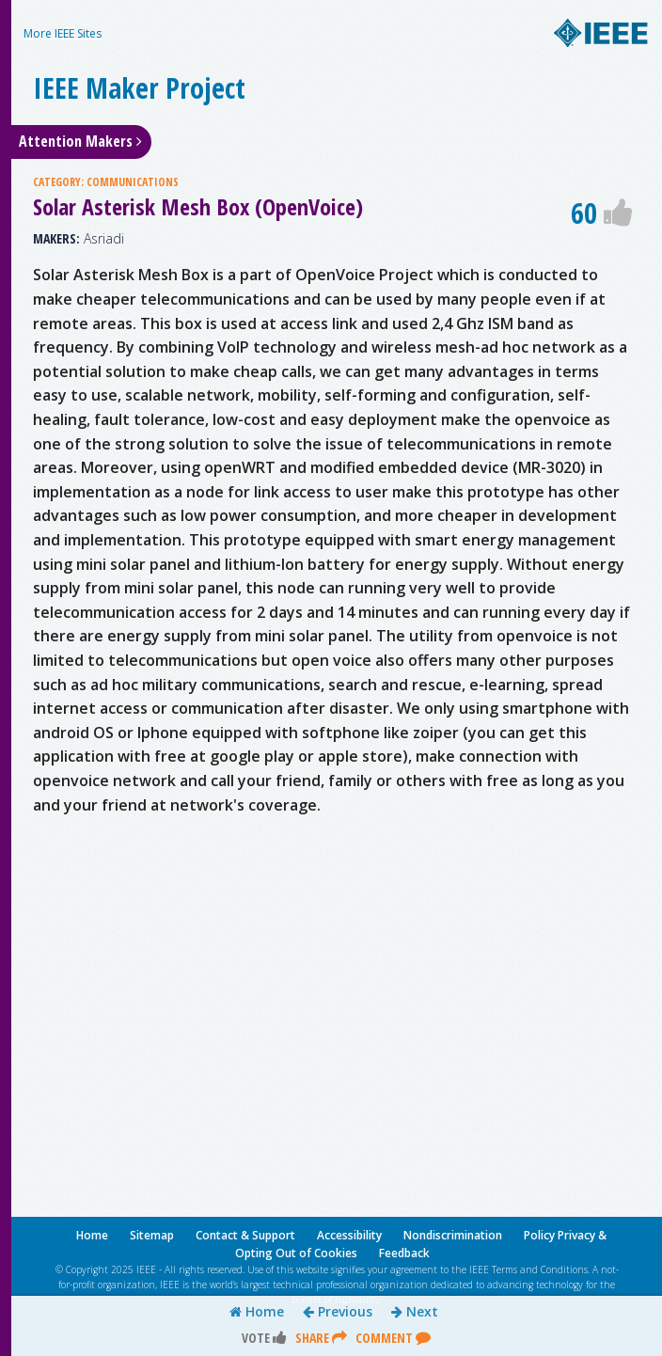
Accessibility (349, 1235)
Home (256, 1311)
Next (414, 1311)
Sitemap (152, 1235)
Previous (337, 1311)
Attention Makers (80, 141)
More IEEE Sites (63, 33)
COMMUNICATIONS (133, 182)
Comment (393, 1338)
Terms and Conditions (540, 1269)
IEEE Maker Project (139, 88)
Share (321, 1338)
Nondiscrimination (452, 1235)
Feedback (404, 1253)
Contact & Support (245, 1235)
